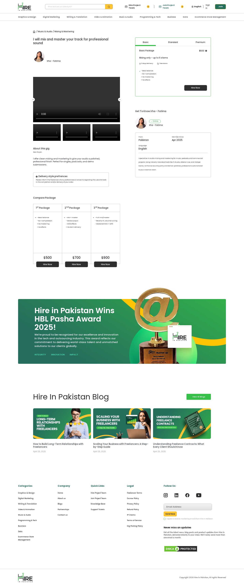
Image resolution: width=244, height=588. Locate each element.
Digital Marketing (51, 17)
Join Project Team (98, 498)
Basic (145, 42)
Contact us (63, 515)
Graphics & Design (27, 17)
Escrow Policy (133, 498)
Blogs (60, 504)
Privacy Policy (133, 504)
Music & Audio (126, 17)
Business (172, 17)
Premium (200, 42)
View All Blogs (198, 396)
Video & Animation (103, 17)
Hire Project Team (98, 493)
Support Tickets (98, 509)
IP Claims (131, 515)
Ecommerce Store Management (210, 17)
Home (60, 493)
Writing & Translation (77, 17)
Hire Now (47, 264)
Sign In (208, 6)
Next (120, 99)
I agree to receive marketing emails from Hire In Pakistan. (190, 519)
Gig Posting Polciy (135, 526)
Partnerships (63, 509)
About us (62, 498)
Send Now (170, 514)
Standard (173, 42)
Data (185, 17)
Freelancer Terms (134, 493)
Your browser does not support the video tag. (76, 99)
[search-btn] (108, 6)
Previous (33, 99)
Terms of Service (134, 520)
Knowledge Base (98, 504)
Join (220, 6)
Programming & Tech (150, 17)
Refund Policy (133, 509)
